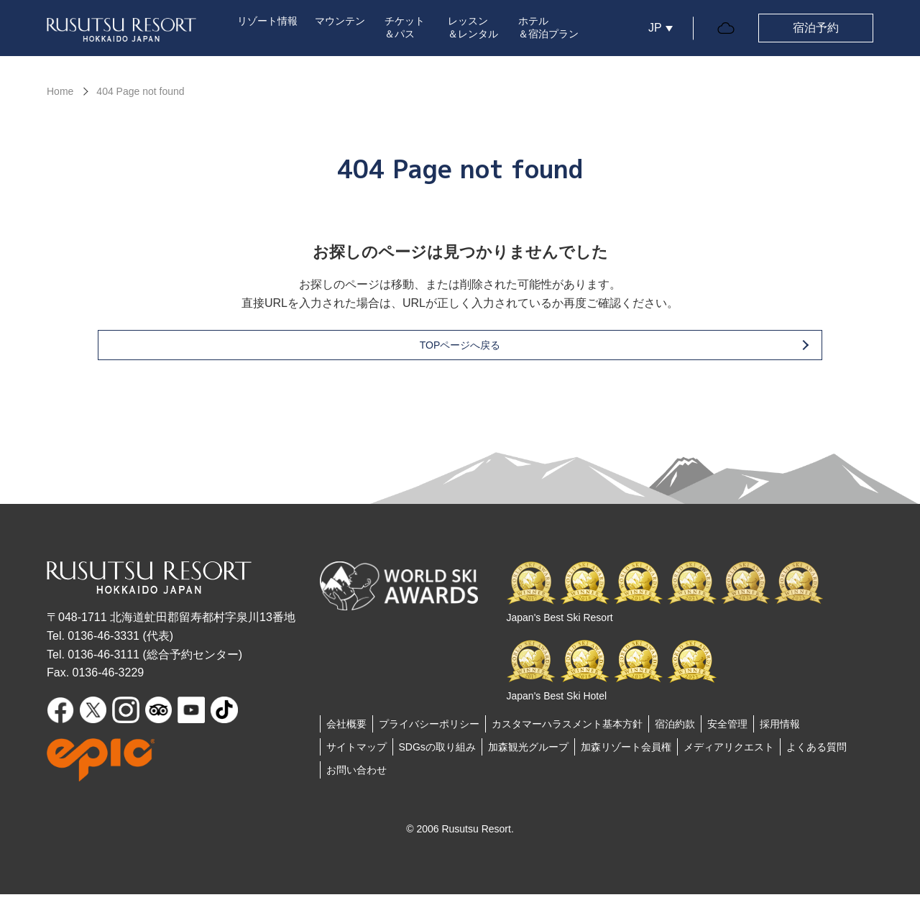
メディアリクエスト (729, 752)
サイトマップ (356, 752)
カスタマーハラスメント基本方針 (567, 729)
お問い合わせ (356, 775)
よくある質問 (816, 752)
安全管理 (727, 729)
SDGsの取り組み (437, 752)
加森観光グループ (528, 752)
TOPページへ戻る (483, 350)
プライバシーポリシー (429, 729)
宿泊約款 (675, 729)
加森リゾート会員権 (626, 752)
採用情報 (780, 729)
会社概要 (346, 729)
